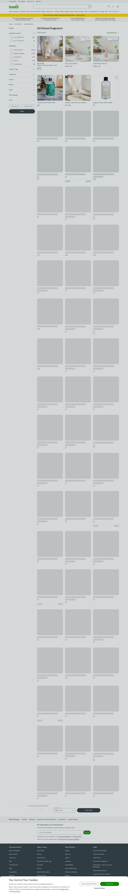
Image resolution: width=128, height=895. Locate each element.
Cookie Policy (64, 889)
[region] (64, 885)
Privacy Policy (15, 892)
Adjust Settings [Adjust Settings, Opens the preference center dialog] (99, 888)
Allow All (109, 884)
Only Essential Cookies (89, 884)
